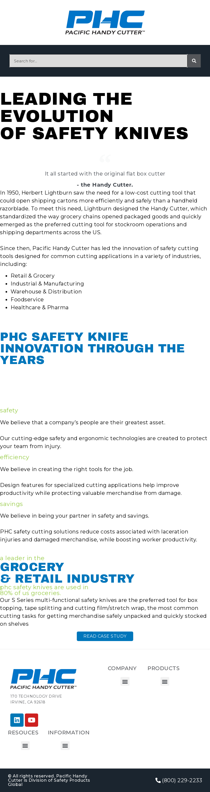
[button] (124, 681)
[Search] (194, 60)
